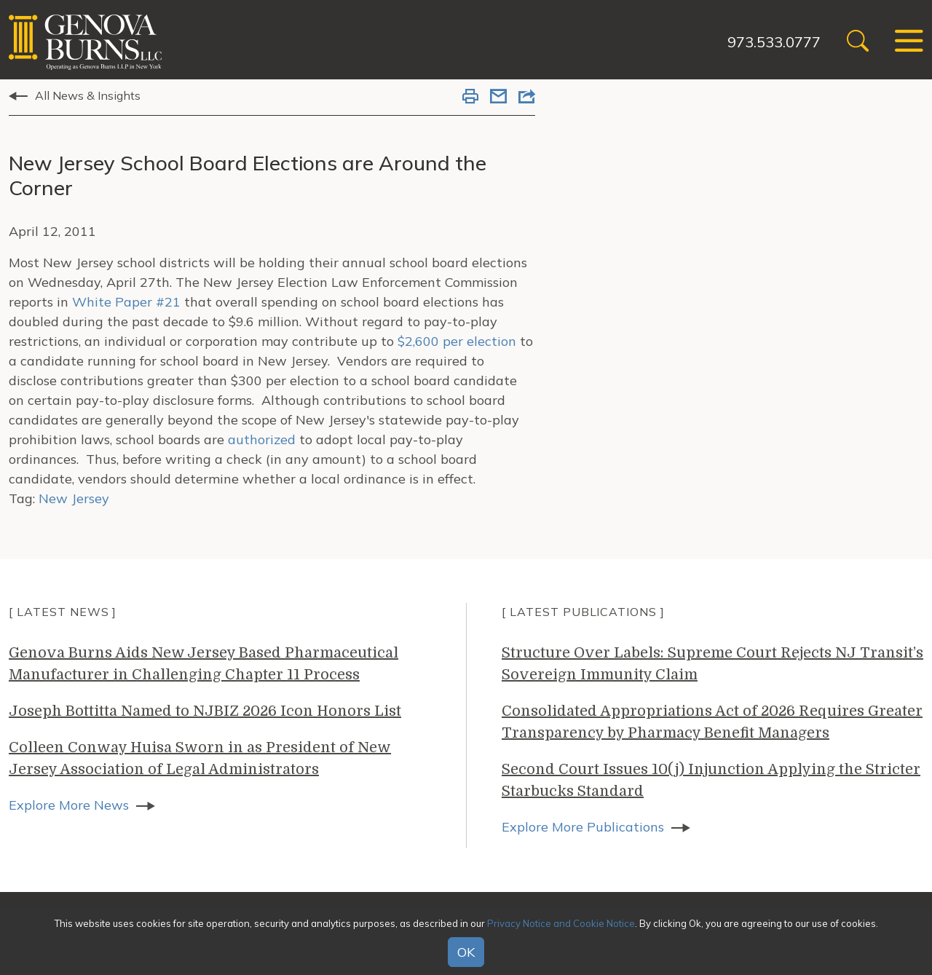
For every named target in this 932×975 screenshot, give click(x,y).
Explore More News (69, 805)
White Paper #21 (126, 301)
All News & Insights (88, 95)
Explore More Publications (583, 826)
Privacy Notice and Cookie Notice (561, 923)
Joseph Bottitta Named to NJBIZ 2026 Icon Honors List (205, 711)
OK (466, 952)
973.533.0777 (774, 42)
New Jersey (74, 498)
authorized (262, 439)
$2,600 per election (457, 341)
